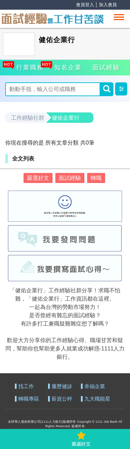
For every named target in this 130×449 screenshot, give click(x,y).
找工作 (26, 386)
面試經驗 (106, 67)
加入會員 (108, 4)
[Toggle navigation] (119, 17)
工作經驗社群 (27, 118)
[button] (121, 88)
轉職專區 (28, 399)
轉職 (96, 178)
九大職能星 (97, 399)
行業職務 (29, 66)
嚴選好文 (38, 178)
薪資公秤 (62, 399)
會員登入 (85, 4)
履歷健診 (62, 386)
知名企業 (67, 66)
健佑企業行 (66, 118)
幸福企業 (94, 386)
